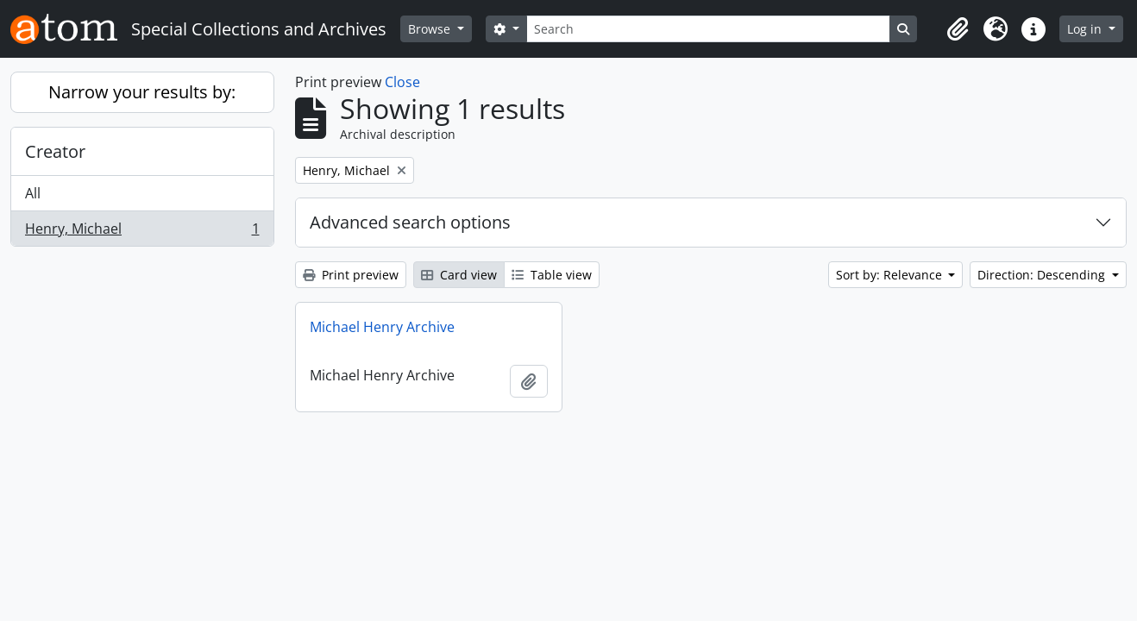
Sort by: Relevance (890, 275)
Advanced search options (410, 222)
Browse (431, 29)
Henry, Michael (142, 232)
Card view (459, 275)
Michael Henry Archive (382, 326)
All (33, 193)
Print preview (351, 275)
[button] (958, 29)
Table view (552, 275)
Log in (1086, 29)
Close (402, 81)
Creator (55, 151)
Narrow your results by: (142, 92)
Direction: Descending (1043, 275)
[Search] (708, 29)
